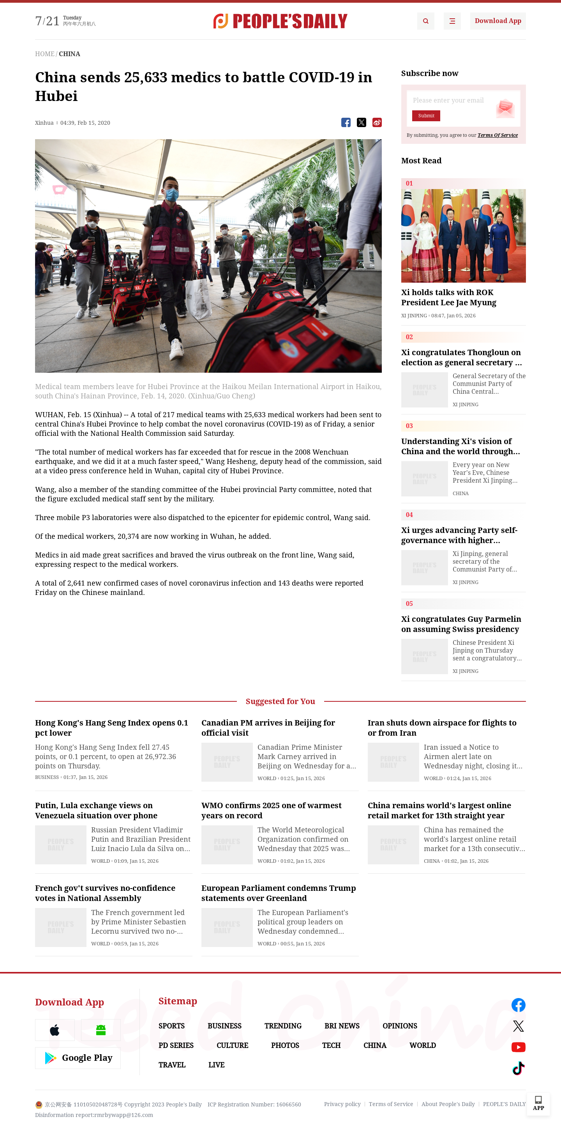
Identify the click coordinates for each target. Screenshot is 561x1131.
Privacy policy (342, 1104)
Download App (498, 21)
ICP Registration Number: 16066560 (254, 1104)
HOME (45, 54)
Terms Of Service (498, 135)
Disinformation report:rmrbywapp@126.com (94, 1115)
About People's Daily (448, 1104)
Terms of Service (391, 1104)
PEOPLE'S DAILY (504, 1104)
